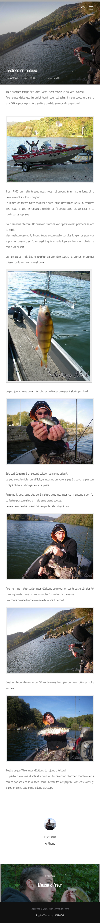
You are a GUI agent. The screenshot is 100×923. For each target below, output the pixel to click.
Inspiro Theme (43, 915)
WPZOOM (59, 915)
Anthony (14, 78)
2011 (32, 78)
